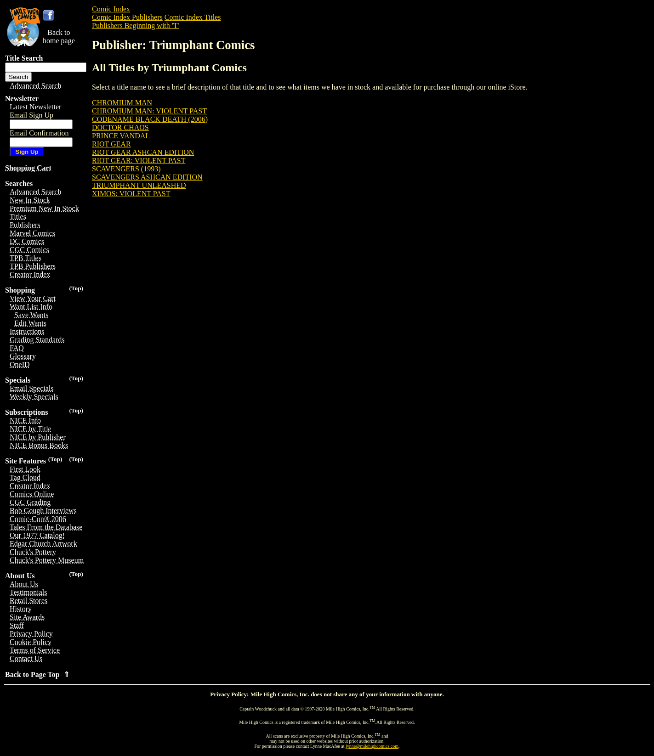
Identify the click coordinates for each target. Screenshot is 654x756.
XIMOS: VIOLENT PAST (131, 193)
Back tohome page (59, 36)
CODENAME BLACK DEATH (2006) (150, 119)
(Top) (76, 288)
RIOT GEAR (111, 144)
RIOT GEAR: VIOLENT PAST (138, 160)
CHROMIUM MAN (122, 103)
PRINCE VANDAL (121, 136)
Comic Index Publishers (127, 17)
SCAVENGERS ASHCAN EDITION (147, 177)
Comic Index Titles (193, 17)
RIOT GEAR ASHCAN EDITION (143, 152)
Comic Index (111, 9)
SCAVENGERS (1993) (126, 169)
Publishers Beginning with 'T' (135, 25)
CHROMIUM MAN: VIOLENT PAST (149, 111)
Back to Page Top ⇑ (37, 674)
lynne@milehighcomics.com (372, 746)
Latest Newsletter (35, 107)
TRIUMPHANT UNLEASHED (139, 185)
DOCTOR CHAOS (120, 127)
